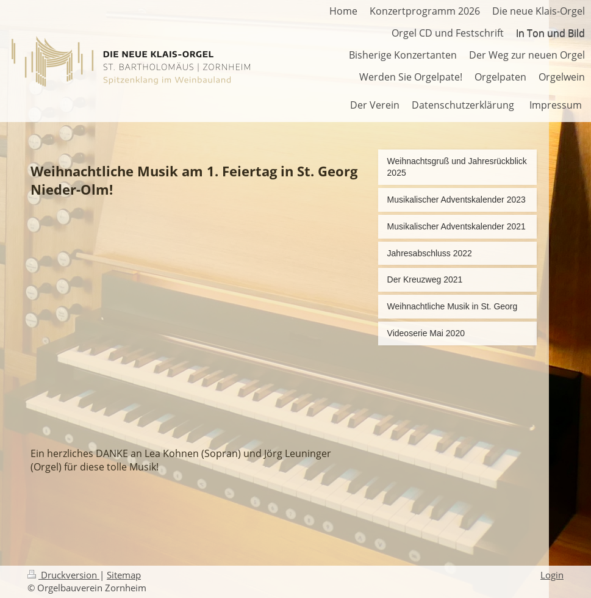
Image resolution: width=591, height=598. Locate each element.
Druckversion (63, 575)
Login (552, 575)
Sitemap (124, 575)
